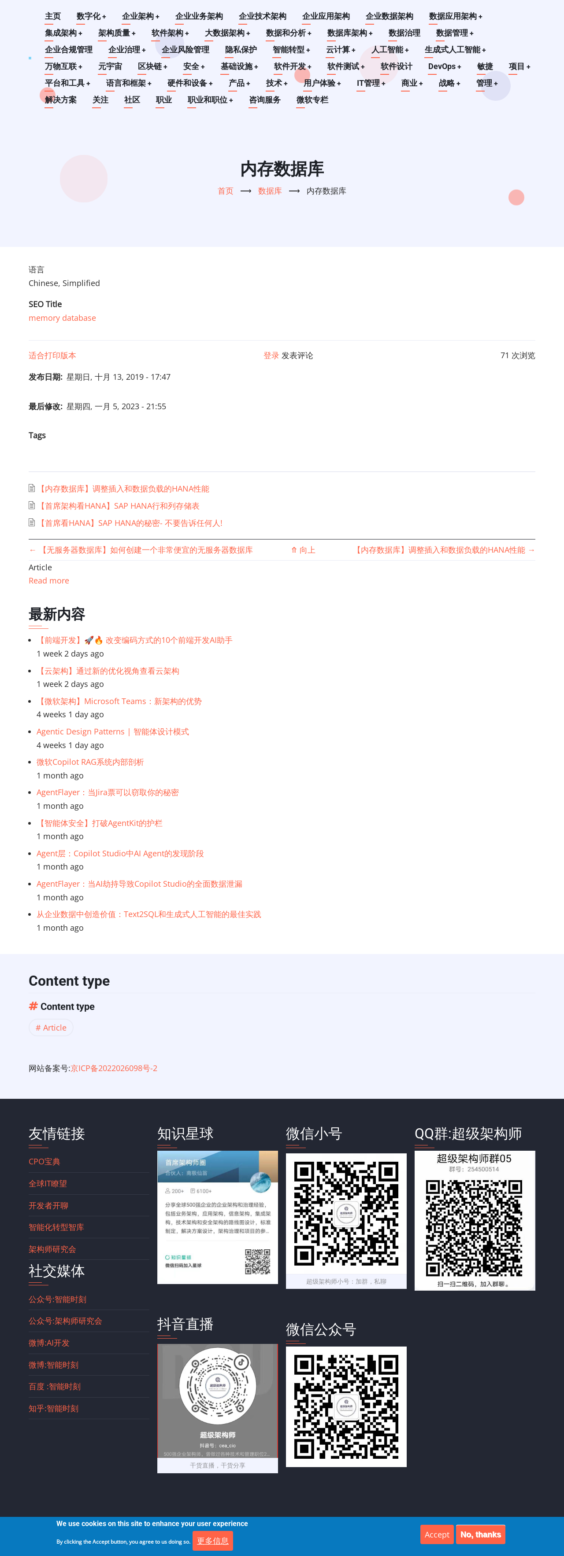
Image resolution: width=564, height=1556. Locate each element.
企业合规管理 (69, 49)
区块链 (153, 66)
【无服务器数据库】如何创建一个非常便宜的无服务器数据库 (141, 549)
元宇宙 (110, 66)
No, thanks (480, 1535)
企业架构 (141, 16)
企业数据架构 (390, 16)
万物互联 (64, 66)
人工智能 (392, 49)
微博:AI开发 (49, 1342)
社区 (132, 99)
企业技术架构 (263, 16)
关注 (100, 99)
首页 (226, 190)
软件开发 (295, 66)
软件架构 (171, 32)
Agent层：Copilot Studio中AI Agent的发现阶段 (120, 853)
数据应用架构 (457, 16)
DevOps (447, 66)
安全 (195, 66)
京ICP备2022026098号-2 (113, 1068)
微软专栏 (313, 99)
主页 (53, 16)
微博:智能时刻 (53, 1364)
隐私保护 (241, 49)
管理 (491, 83)
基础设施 (241, 66)
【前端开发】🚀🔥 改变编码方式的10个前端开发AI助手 (135, 640)
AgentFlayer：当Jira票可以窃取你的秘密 (108, 792)
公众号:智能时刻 (57, 1299)
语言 (37, 269)
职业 (164, 99)
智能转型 (292, 49)
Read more (49, 580)
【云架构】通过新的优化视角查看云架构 (108, 670)
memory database (62, 317)
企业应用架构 (327, 16)
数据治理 (407, 32)
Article (55, 1027)
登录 (271, 355)
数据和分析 (291, 32)
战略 (453, 83)
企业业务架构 (200, 16)
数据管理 (458, 32)
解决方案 (61, 99)
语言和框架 (129, 83)
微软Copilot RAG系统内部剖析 (90, 761)
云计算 (342, 49)
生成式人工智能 (457, 49)
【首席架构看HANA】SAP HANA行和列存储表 (118, 505)
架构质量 (118, 32)
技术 (279, 83)
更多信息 (213, 1542)
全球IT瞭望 (48, 1183)
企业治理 (127, 49)
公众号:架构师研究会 (65, 1320)
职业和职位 (211, 99)
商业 (415, 83)
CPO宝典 (44, 1161)
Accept (437, 1535)
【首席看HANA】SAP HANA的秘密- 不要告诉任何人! (130, 522)
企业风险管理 (186, 49)
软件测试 (348, 66)
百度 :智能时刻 (55, 1386)
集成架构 (64, 32)
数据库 (270, 190)
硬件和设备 (191, 83)
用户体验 (325, 83)
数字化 (92, 16)
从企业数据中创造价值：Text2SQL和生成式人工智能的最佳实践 (149, 914)
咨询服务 (265, 99)
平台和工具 (68, 83)
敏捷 (488, 66)
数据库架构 (352, 32)
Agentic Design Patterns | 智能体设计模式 (113, 731)
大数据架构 (229, 32)
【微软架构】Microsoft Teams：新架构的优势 (119, 701)
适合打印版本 (52, 355)
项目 (523, 66)
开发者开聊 (48, 1205)
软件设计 (399, 66)
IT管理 (374, 83)
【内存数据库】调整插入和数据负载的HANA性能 (123, 488)
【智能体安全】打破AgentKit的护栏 (100, 823)
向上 (303, 549)
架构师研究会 (52, 1249)
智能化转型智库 (56, 1227)
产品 (241, 83)
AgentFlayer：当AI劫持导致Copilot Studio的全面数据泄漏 (139, 883)
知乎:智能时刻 (53, 1408)
